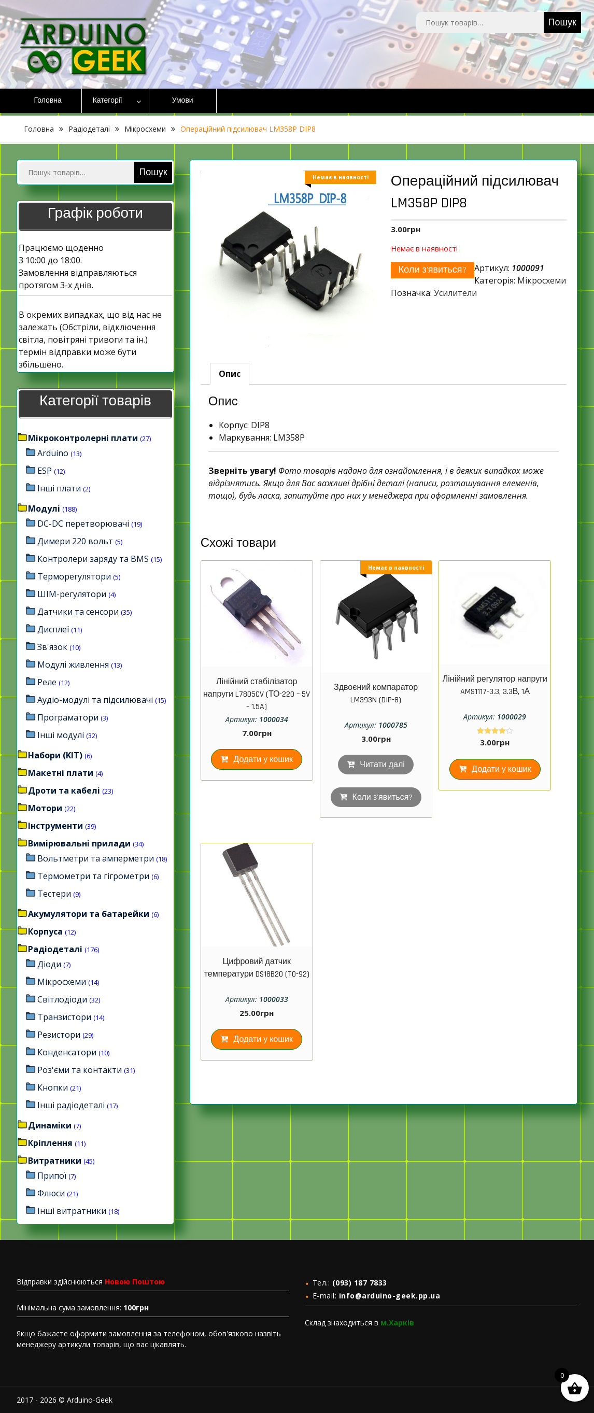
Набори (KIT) (55, 755)
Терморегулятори (74, 576)
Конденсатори (66, 1052)
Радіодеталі (89, 129)
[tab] (229, 374)
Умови (182, 100)
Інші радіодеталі (71, 1105)
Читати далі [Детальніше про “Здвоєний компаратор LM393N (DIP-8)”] (382, 764)
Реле (46, 682)
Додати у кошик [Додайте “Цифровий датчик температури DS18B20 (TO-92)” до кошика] (263, 1039)
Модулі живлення (73, 664)
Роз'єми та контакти (79, 1070)
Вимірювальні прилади (79, 843)
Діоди (49, 964)
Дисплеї (53, 629)
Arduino (52, 453)
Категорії (107, 100)
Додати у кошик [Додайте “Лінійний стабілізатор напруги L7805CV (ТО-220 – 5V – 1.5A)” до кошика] (263, 759)
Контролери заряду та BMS (93, 558)
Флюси (51, 1193)
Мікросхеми (145, 129)
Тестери (54, 893)
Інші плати (59, 488)
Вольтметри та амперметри (95, 858)
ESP (44, 470)
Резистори (58, 1034)
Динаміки (50, 1125)
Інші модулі (60, 735)
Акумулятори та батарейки (88, 914)
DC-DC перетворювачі (83, 523)
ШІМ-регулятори (71, 594)
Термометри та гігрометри (93, 876)
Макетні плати (60, 773)
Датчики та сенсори (78, 611)
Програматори (67, 717)
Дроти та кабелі (64, 790)
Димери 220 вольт (75, 541)
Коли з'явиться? (432, 270)
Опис (230, 373)
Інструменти (55, 825)
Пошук (562, 23)
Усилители (455, 293)
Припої (51, 1175)
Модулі (44, 508)
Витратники (54, 1160)
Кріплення (50, 1143)
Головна (48, 100)
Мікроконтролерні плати (83, 438)
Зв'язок (52, 647)
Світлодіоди (62, 999)
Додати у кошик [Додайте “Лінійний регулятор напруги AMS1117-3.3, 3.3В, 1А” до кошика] (501, 769)
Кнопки (52, 1087)
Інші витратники (71, 1211)
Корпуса (45, 931)
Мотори (45, 808)
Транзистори (64, 1017)
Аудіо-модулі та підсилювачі (95, 699)
